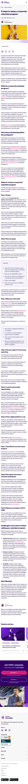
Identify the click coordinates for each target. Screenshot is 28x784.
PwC (3, 114)
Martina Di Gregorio (8, 22)
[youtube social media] (6, 730)
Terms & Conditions (5, 766)
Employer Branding (8, 7)
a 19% (9, 176)
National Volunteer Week (15, 408)
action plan (8, 303)
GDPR (2, 770)
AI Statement (3, 775)
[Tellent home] (7, 717)
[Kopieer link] (13, 51)
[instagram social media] (9, 730)
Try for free (14, 679)
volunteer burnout (19, 541)
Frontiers (8, 125)
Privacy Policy (3, 768)
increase (13, 176)
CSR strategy (22, 310)
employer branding (15, 504)
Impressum (3, 772)
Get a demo (14, 672)
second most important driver (10, 162)
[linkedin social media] (2, 730)
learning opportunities (15, 148)
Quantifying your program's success (10, 451)
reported (6, 176)
